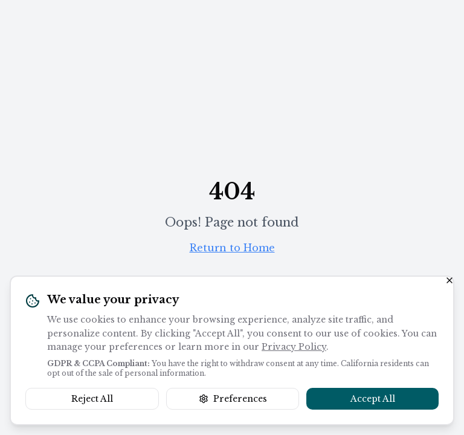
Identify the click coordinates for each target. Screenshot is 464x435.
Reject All (92, 398)
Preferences (233, 398)
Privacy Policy (294, 346)
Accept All (372, 398)
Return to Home (232, 248)
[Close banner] (449, 280)
